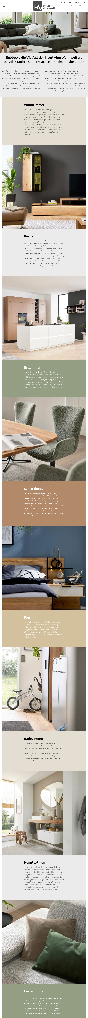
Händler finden (65, 2)
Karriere (76, 2)
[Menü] (4, 7)
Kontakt (83, 2)
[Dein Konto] (80, 7)
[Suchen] (72, 7)
